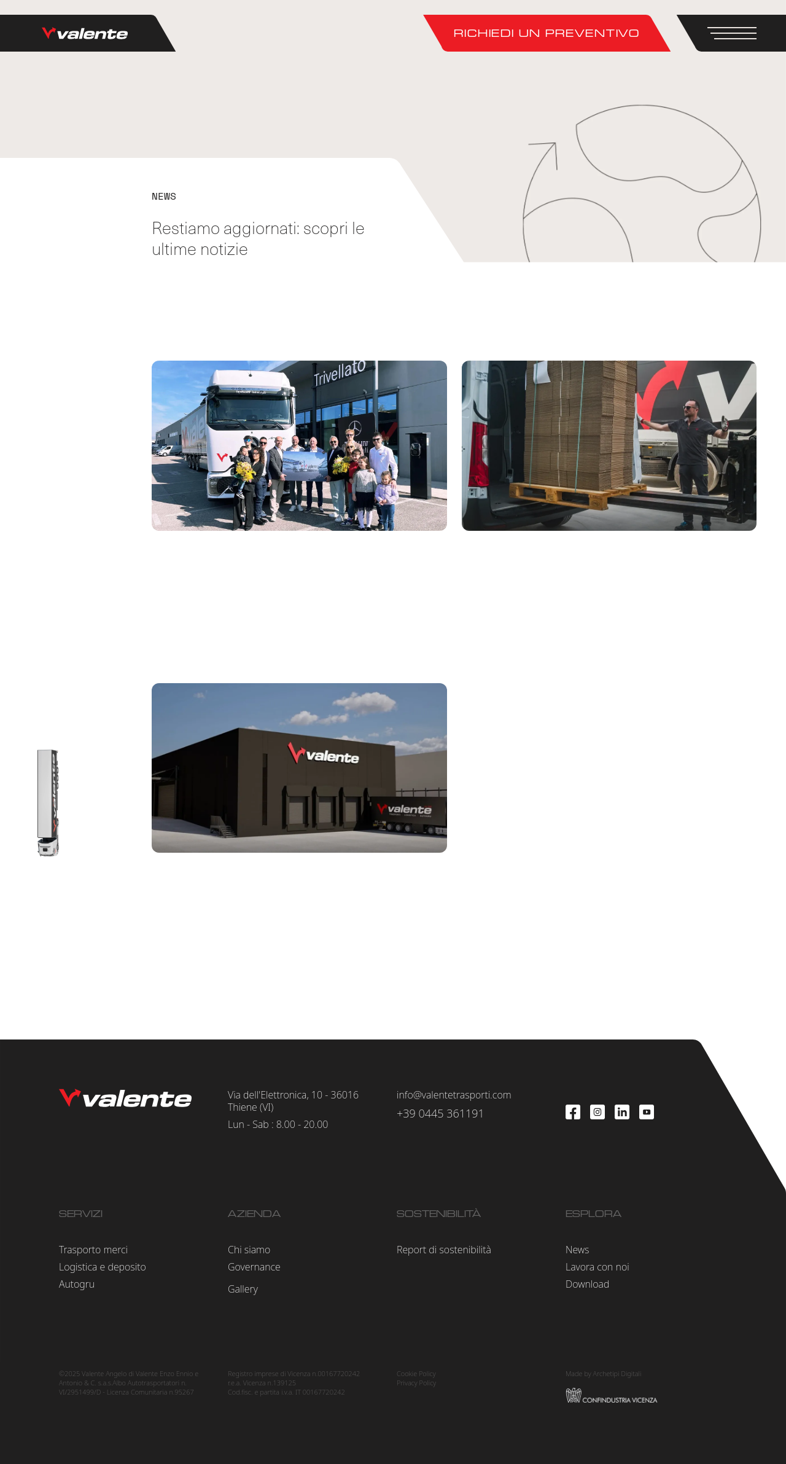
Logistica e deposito (102, 1267)
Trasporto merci (93, 1249)
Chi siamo (249, 1249)
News (577, 1249)
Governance (254, 1267)
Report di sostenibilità (444, 1249)
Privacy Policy (416, 1382)
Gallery (243, 1289)
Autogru (77, 1284)
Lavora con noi (597, 1267)
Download (587, 1284)
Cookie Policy (416, 1373)
